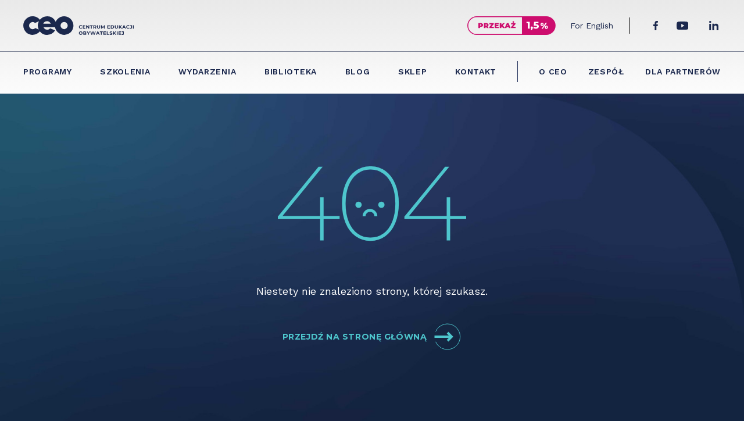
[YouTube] (682, 26)
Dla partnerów (683, 71)
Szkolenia (125, 71)
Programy (47, 71)
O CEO (553, 71)
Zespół (606, 71)
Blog (357, 71)
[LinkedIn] (714, 26)
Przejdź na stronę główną (372, 337)
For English (591, 25)
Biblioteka (290, 71)
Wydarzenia (207, 71)
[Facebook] (655, 25)
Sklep (412, 71)
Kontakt (475, 71)
